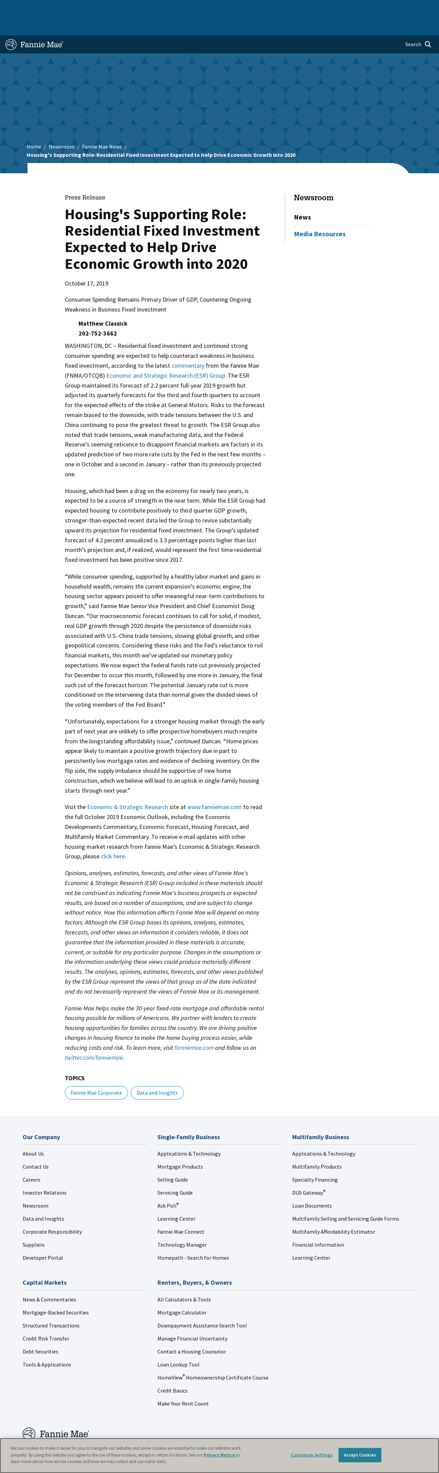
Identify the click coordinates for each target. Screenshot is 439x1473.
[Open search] (418, 24)
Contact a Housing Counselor (191, 1331)
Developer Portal (43, 1237)
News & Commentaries (49, 1279)
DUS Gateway (308, 1172)
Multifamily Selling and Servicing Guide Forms (345, 1198)
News (302, 197)
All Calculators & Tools (184, 1279)
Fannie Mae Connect (180, 1211)
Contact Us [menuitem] (418, 7)
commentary (187, 346)
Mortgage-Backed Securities (56, 1292)
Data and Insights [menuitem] (326, 7)
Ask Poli (168, 1185)
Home (16, 7)
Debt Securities (40, 1331)
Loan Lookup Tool (178, 1344)
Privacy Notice (220, 1455)
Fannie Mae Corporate (96, 1072)
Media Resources (320, 214)
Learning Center (176, 1198)
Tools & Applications (47, 1344)
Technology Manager (182, 1224)
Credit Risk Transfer (46, 1318)
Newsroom (61, 126)
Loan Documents (312, 1185)
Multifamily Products (317, 1146)
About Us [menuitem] (291, 7)
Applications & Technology (189, 1133)
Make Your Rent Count (183, 1383)
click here (113, 836)
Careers (31, 1159)
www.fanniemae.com (214, 787)
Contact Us (36, 1146)
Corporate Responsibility (52, 1211)
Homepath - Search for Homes (193, 1237)
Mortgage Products (180, 1146)
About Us (33, 1133)
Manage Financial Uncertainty (192, 1318)
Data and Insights (157, 1072)
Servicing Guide (175, 1172)
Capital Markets (150, 7)
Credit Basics (172, 1370)
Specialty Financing (315, 1159)
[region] (219, 1455)
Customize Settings (311, 1455)
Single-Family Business (53, 7)
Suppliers (34, 1224)
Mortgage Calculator (181, 1292)
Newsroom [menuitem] (363, 7)
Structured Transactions (51, 1305)
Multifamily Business (105, 7)
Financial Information (318, 1224)
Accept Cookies (360, 1455)
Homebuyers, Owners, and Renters (211, 7)
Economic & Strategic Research (127, 787)
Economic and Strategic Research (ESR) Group (165, 356)
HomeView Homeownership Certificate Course (213, 1357)
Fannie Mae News (102, 126)
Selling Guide (172, 1159)
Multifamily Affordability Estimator (333, 1211)
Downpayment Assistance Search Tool (202, 1305)
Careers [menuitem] (390, 7)
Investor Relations (45, 1172)
